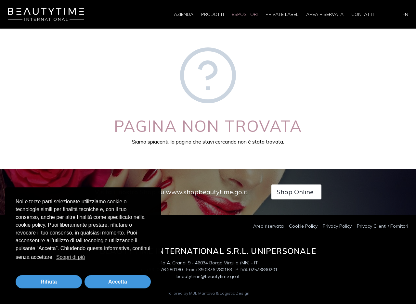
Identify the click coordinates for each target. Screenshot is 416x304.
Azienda (183, 14)
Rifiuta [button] (49, 282)
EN (405, 15)
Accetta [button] (117, 282)
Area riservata (325, 14)
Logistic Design (234, 293)
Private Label (282, 14)
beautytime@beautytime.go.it (208, 276)
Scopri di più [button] (70, 257)
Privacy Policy (337, 226)
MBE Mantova (202, 293)
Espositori (245, 14)
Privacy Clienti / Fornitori (382, 226)
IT (396, 15)
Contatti (362, 14)
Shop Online (295, 192)
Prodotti (212, 14)
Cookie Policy (303, 226)
